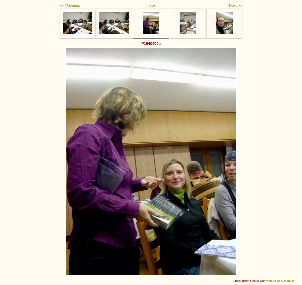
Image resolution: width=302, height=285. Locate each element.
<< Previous (70, 5)
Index (150, 5)
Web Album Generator (280, 280)
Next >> (235, 5)
